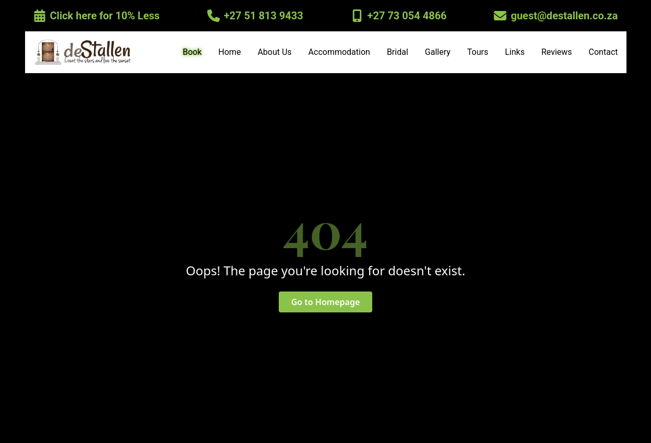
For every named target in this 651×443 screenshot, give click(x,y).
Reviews (556, 52)
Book (192, 52)
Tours (477, 52)
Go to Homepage (325, 302)
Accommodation (339, 52)
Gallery (438, 52)
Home (229, 52)
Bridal (397, 52)
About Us (274, 52)
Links (515, 52)
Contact (603, 52)
